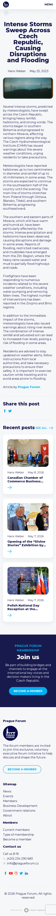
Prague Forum (6, 4)
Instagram (16, 873)
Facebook (5, 411)
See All (41, 428)
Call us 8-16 (11, 854)
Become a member (28, 691)
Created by (28, 910)
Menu (49, 4)
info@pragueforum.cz (23, 863)
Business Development (20, 806)
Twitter (10, 411)
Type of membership (18, 834)
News (7, 791)
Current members (16, 830)
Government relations (19, 810)
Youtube (11, 873)
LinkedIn (26, 873)
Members (10, 801)
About (7, 815)
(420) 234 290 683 (20, 858)
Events (8, 796)
